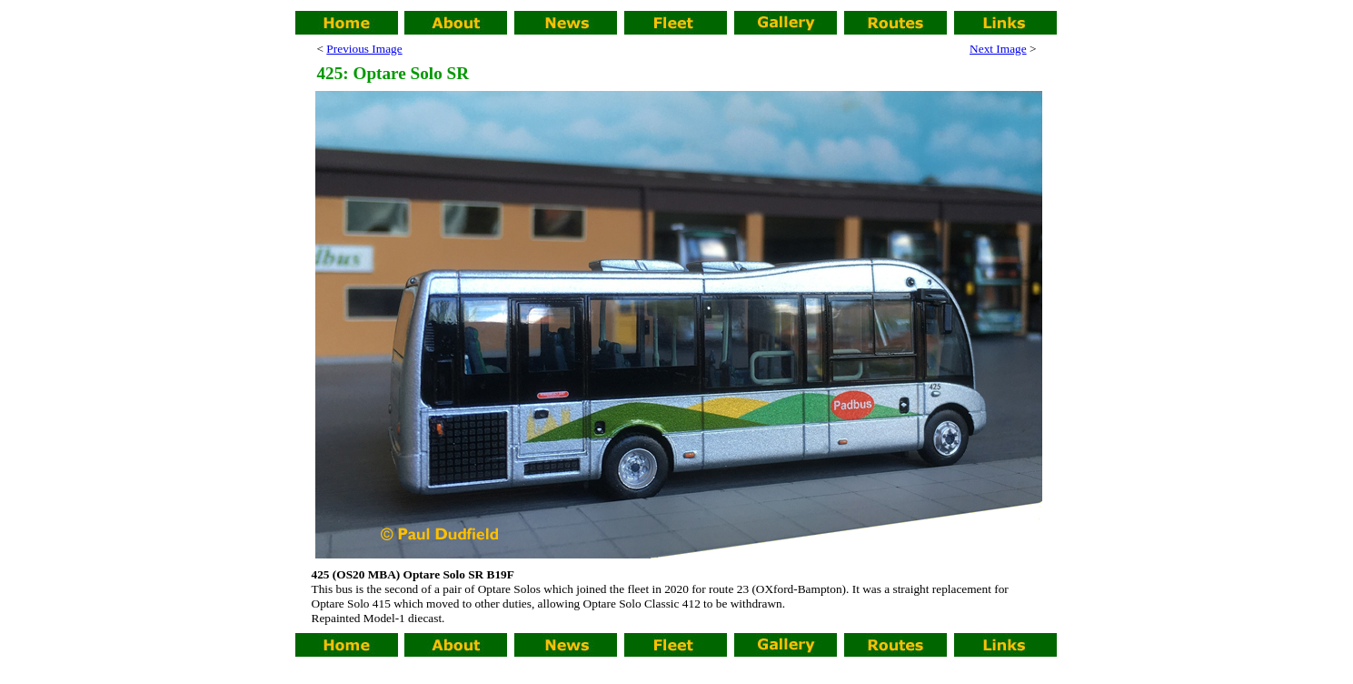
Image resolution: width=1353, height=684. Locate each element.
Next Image (998, 48)
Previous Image (364, 48)
